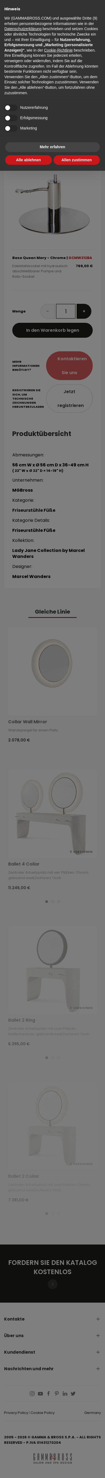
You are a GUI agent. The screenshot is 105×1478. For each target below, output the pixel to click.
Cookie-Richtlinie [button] (58, 50)
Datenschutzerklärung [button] (22, 29)
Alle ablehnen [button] (28, 160)
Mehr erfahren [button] (52, 147)
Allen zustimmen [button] (76, 160)
